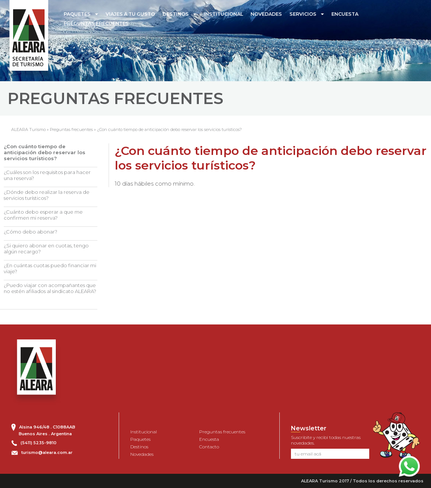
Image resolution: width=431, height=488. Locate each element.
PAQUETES (77, 14)
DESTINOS (176, 14)
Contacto (209, 446)
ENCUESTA (344, 14)
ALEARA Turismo (28, 129)
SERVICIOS (302, 14)
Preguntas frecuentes (71, 129)
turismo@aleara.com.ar (47, 452)
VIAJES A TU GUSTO (130, 14)
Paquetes (140, 439)
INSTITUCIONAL (223, 14)
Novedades (142, 454)
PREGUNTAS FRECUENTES (96, 23)
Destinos (139, 446)
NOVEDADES (266, 14)
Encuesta (209, 439)
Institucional (143, 431)
